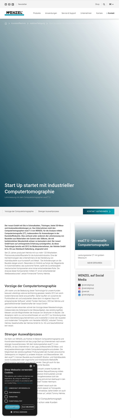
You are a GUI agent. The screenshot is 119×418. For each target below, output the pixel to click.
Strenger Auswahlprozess (48, 211)
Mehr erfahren (94, 263)
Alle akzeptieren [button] (12, 407)
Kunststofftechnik (18, 23)
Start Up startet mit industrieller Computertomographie (71, 23)
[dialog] (19, 389)
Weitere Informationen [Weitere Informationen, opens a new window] (25, 383)
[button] (111, 4)
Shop (97, 4)
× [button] (34, 366)
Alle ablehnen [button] (28, 407)
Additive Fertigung (37, 23)
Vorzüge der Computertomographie (19, 211)
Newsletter (22, 4)
